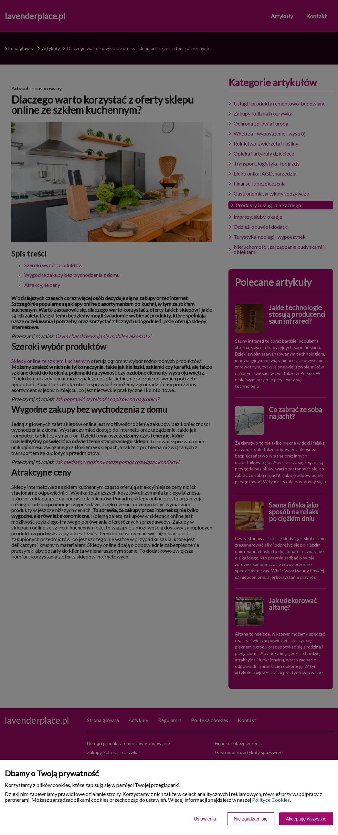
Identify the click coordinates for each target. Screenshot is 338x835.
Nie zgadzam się (251, 818)
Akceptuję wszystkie (306, 818)
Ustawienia (205, 818)
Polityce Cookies (271, 800)
